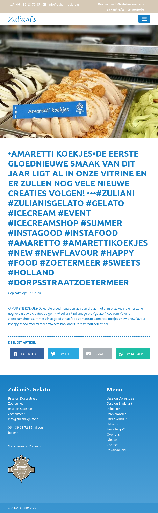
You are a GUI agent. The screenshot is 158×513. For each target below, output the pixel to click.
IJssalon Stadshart (119, 403)
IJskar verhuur (117, 419)
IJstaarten (113, 424)
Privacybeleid (116, 450)
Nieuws (112, 439)
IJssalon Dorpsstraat (121, 398)
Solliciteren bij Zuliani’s (24, 446)
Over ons (113, 434)
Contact (112, 444)
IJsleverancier (116, 413)
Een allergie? (116, 429)
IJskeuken (114, 408)
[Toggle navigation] (144, 19)
